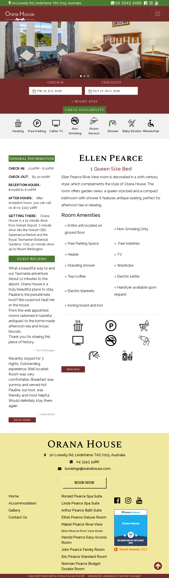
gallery (14, 510)
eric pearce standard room (84, 557)
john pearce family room (83, 549)
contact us (18, 517)
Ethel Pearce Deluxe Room (83, 517)
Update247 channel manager (121, 576)
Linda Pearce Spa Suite (80, 503)
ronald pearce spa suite (81, 496)
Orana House (84, 444)
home (14, 496)
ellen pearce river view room (82, 531)
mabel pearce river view (82, 524)
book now (84, 483)
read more (22, 420)
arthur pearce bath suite (81, 510)
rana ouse (20, 15)
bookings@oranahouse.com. (88, 469)
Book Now (73, 369)
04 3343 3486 (129, 3)
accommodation (22, 503)
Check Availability (84, 110)
